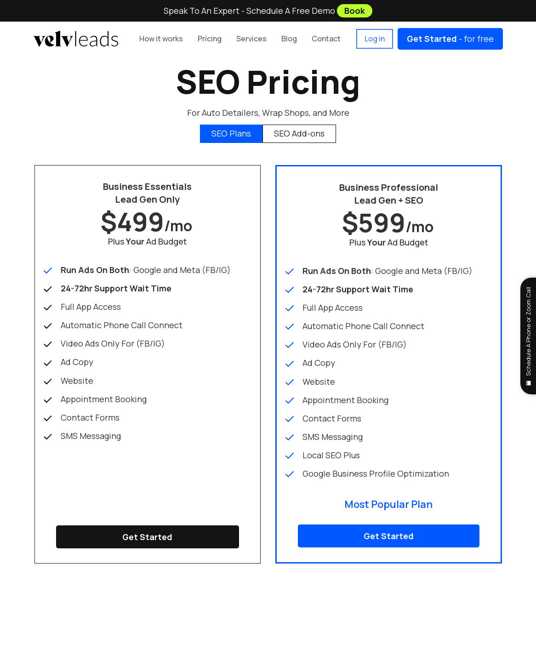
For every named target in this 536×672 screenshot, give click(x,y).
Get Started (147, 536)
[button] (209, 39)
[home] (75, 38)
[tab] (231, 134)
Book (354, 10)
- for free (450, 38)
